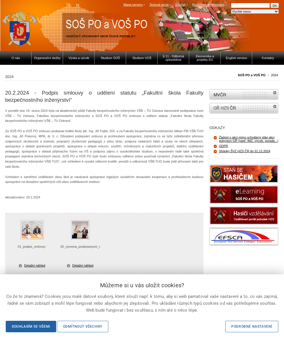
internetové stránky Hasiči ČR (243, 108)
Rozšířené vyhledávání (208, 4)
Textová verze (159, 4)
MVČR (243, 94)
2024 (274, 75)
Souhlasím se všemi (31, 327)
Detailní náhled (34, 265)
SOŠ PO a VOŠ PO (252, 75)
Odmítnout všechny (82, 327)
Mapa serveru (133, 4)
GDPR (223, 146)
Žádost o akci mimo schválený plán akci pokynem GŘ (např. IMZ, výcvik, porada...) (248, 139)
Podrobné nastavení (251, 327)
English (180, 4)
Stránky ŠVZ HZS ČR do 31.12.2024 (244, 151)
